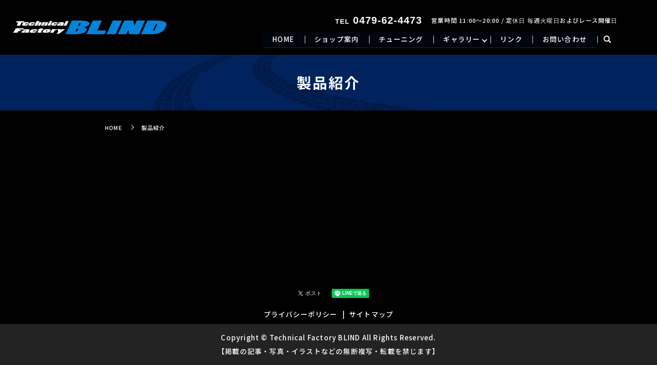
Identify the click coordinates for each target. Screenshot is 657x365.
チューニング (397, 39)
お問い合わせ (564, 39)
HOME (278, 39)
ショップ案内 (332, 39)
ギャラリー (459, 39)
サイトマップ (371, 314)
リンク (510, 39)
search (607, 40)
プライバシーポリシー (301, 314)
